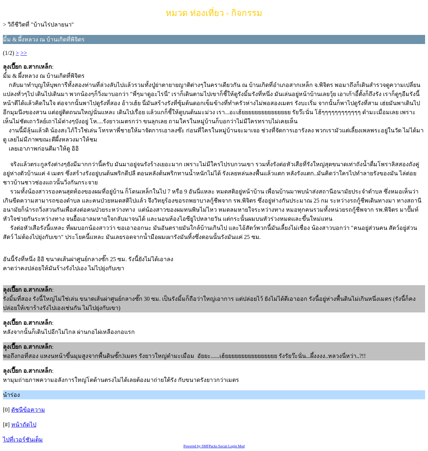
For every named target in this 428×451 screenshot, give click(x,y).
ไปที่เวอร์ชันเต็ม (23, 439)
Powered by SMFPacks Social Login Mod (214, 446)
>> (23, 53)
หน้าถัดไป (23, 425)
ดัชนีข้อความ (28, 410)
